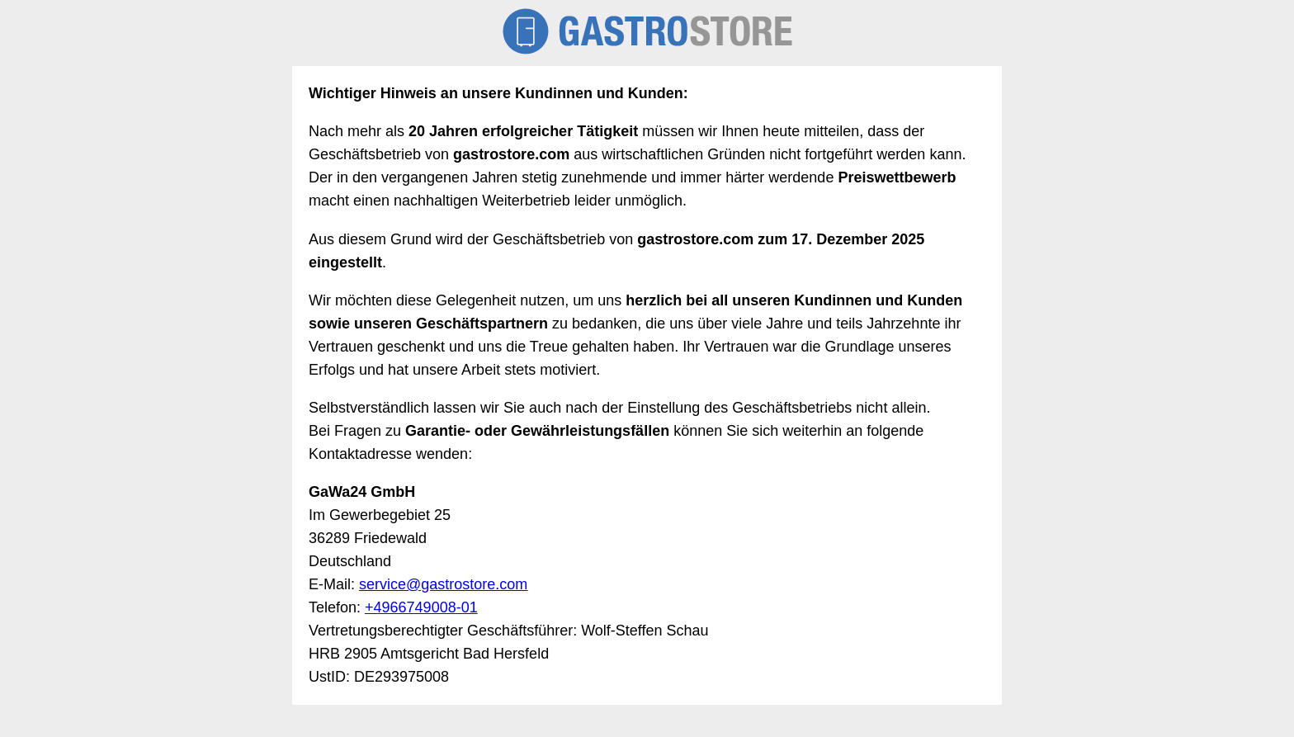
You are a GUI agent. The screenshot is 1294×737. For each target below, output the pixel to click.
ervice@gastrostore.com (446, 584)
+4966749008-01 (421, 607)
